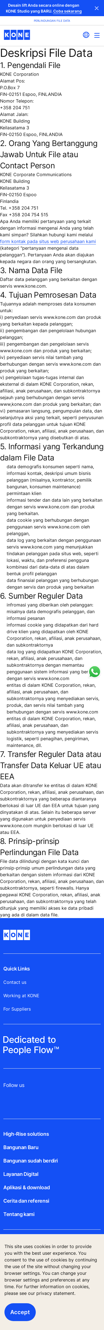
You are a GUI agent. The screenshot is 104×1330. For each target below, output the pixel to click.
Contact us (14, 982)
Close (97, 8)
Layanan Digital (21, 1174)
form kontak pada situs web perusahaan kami (48, 241)
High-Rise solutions (26, 1134)
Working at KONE (21, 995)
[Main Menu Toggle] (97, 35)
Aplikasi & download (26, 1187)
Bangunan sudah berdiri (30, 1161)
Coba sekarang (67, 11)
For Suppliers (17, 1009)
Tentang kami (19, 1214)
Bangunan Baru (20, 1147)
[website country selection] (86, 34)
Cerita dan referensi (26, 1201)
